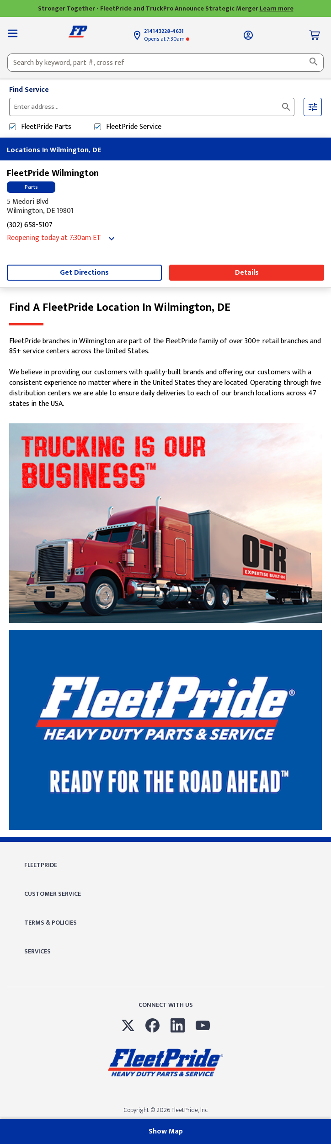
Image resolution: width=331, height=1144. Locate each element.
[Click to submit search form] (286, 106)
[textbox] (165, 62)
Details (247, 272)
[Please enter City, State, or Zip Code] (125, 107)
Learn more (277, 8)
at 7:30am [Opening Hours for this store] (166, 38)
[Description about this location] (165, 373)
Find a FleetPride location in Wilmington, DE (119, 308)
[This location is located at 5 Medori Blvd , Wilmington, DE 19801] (165, 206)
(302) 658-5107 (30, 225)
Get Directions (84, 272)
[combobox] (165, 62)
